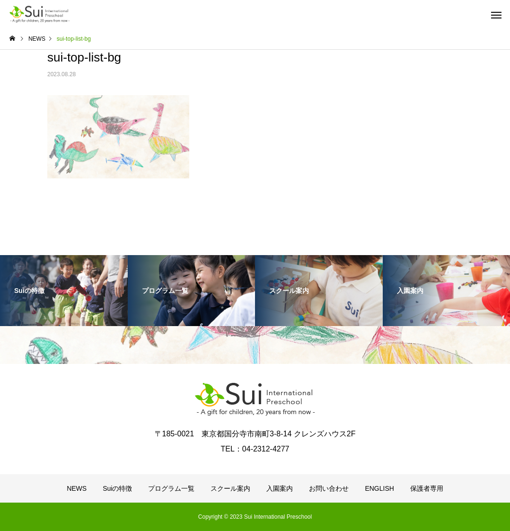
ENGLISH (379, 488)
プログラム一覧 (171, 488)
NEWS (77, 488)
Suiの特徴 (117, 488)
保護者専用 (426, 488)
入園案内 (279, 488)
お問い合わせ (329, 488)
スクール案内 (230, 488)
